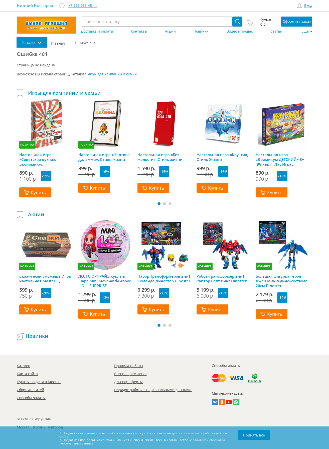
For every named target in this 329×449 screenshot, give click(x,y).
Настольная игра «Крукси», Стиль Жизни (222, 157)
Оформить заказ (296, 21)
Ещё (305, 31)
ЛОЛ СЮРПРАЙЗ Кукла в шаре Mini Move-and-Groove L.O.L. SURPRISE (104, 281)
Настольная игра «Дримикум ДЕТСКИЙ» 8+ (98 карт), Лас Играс (280, 159)
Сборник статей (30, 389)
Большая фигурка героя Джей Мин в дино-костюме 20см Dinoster (281, 281)
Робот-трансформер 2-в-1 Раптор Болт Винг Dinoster (222, 278)
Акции (170, 31)
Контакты (139, 31)
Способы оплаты (31, 397)
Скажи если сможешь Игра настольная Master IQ (45, 278)
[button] (158, 203)
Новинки (201, 31)
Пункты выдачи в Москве (39, 381)
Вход (308, 6)
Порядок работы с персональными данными (153, 389)
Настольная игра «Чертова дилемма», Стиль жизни (104, 157)
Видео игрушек (240, 31)
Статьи (276, 31)
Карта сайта (27, 373)
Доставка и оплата (97, 31)
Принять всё (254, 435)
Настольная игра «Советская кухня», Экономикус (37, 159)
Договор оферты (128, 381)
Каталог (23, 365)
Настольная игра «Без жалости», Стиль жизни (160, 157)
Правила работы (128, 365)
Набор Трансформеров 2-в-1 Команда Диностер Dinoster (164, 278)
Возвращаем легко (130, 373)
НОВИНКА (27, 145)
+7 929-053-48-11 (82, 6)
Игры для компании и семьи (112, 74)
